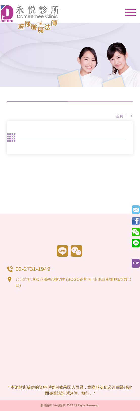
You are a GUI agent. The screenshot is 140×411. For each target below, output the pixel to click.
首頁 (119, 116)
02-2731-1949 (116, 12)
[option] (70, 55)
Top (136, 263)
